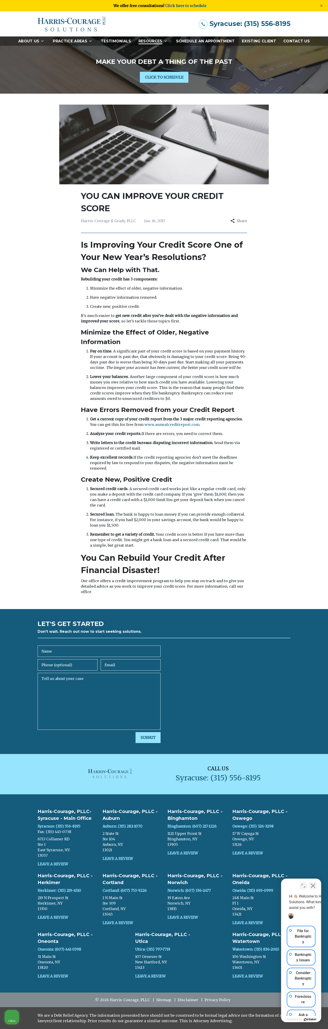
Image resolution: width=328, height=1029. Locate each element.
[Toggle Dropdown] (43, 41)
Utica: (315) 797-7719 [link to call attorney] (152, 949)
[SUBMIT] (148, 737)
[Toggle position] (303, 883)
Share (239, 221)
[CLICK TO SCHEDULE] (164, 77)
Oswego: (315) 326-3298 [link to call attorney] (253, 826)
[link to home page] (72, 24)
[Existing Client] (259, 41)
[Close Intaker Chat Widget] (313, 883)
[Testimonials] (116, 41)
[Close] (321, 5)
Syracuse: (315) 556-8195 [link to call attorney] (59, 826)
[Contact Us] (297, 41)
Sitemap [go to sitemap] (163, 1000)
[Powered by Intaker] (289, 1019)
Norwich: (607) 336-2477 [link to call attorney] (189, 890)
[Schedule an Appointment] (205, 41)
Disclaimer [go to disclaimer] (188, 1000)
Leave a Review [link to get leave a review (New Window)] (53, 864)
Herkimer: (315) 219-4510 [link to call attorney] (59, 890)
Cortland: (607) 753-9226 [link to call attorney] (124, 890)
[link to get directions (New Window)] (67, 847)
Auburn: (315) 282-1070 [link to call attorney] (122, 826)
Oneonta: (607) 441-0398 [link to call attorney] (59, 949)
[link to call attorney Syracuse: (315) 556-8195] (244, 24)
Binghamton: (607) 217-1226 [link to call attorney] (192, 826)
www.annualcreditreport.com (172, 424)
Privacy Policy (218, 1000)
